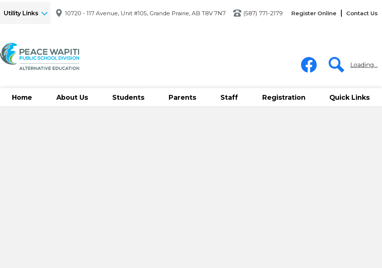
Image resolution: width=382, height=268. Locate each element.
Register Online (313, 13)
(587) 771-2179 (263, 13)
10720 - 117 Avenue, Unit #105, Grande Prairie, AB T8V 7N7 (145, 13)
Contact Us (362, 13)
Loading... (364, 64)
